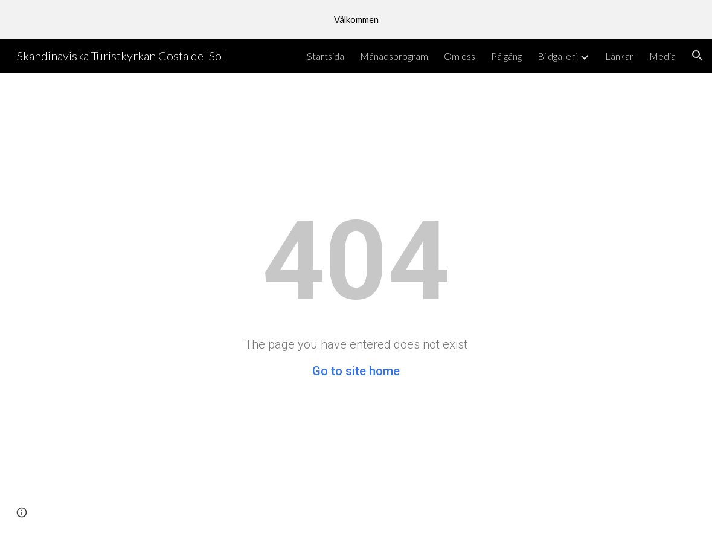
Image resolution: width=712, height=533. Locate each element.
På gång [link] (506, 56)
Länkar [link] (619, 56)
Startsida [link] (325, 56)
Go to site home (356, 371)
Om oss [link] (459, 56)
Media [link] (662, 56)
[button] (697, 55)
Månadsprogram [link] (394, 56)
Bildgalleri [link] (557, 56)
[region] (356, 19)
